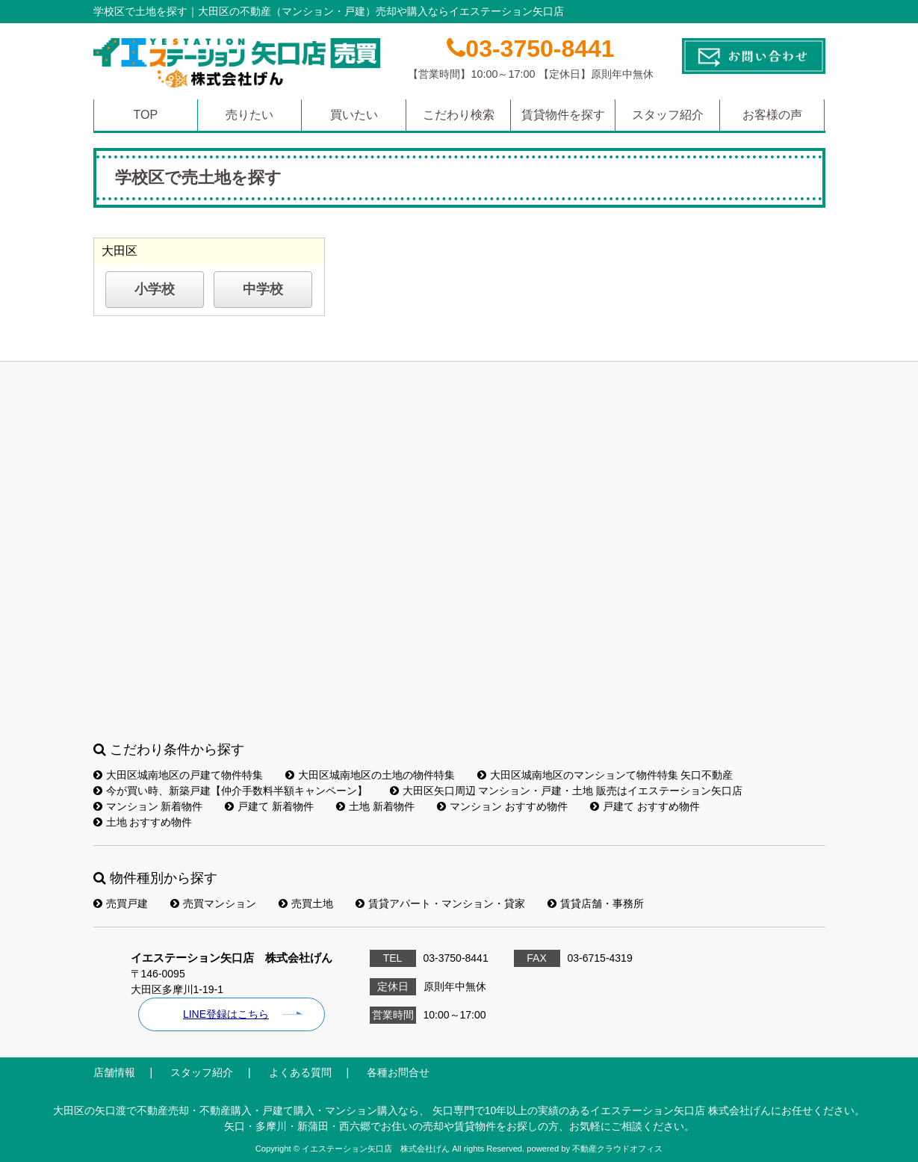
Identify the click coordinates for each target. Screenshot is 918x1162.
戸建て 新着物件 (269, 806)
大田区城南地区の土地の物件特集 (370, 775)
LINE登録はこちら (226, 1014)
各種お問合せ (398, 1072)
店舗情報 (114, 1072)
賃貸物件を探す (563, 114)
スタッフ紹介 (668, 114)
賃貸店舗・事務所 (596, 903)
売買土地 (306, 903)
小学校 (154, 289)
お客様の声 (772, 114)
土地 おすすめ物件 (143, 822)
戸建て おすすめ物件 (645, 806)
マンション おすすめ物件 (502, 806)
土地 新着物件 (375, 806)
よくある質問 (300, 1072)
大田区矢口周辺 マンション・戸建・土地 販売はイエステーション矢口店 (566, 791)
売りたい (249, 114)
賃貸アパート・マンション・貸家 (440, 903)
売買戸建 (120, 903)
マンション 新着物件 (148, 806)
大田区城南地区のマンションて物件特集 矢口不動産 (605, 775)
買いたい (354, 114)
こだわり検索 (458, 114)
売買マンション (213, 903)
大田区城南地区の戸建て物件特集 (178, 775)
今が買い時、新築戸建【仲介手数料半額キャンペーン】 (230, 791)
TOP (145, 114)
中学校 (263, 289)
